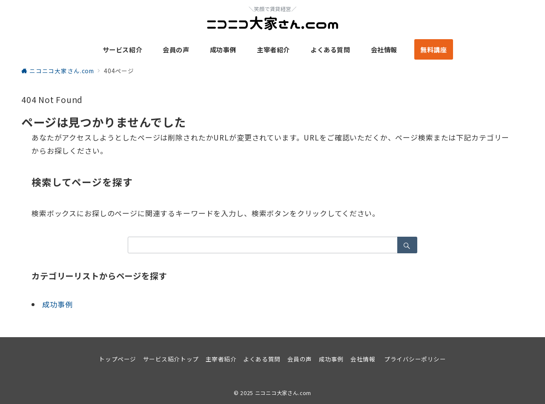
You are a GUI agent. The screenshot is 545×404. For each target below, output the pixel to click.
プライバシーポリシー (415, 359)
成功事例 (57, 304)
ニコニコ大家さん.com (283, 393)
